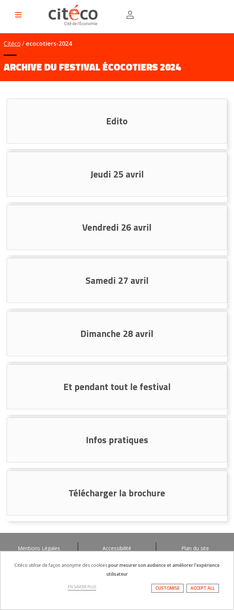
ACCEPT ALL (203, 588)
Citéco (12, 43)
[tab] (117, 121)
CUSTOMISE (167, 588)
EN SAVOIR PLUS (82, 586)
